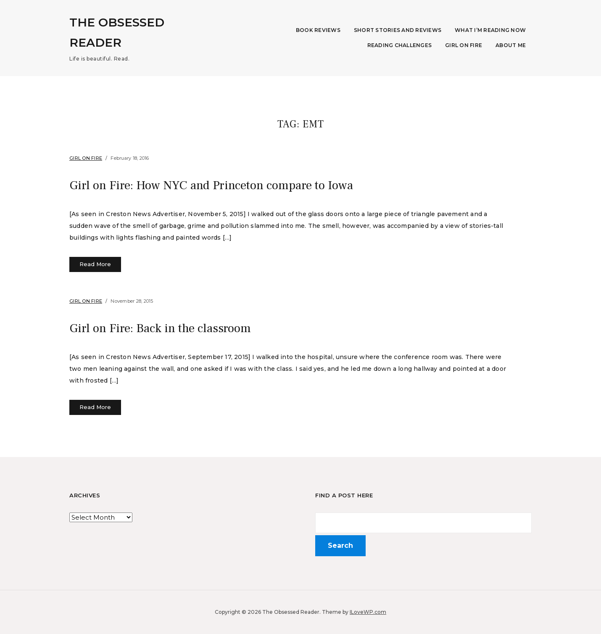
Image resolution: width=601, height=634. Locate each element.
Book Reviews (318, 30)
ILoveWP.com (368, 612)
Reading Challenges (399, 45)
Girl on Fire (463, 45)
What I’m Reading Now (490, 30)
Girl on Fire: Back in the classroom (169, 328)
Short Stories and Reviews (397, 30)
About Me (511, 45)
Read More (95, 264)
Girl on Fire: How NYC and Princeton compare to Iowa (226, 185)
